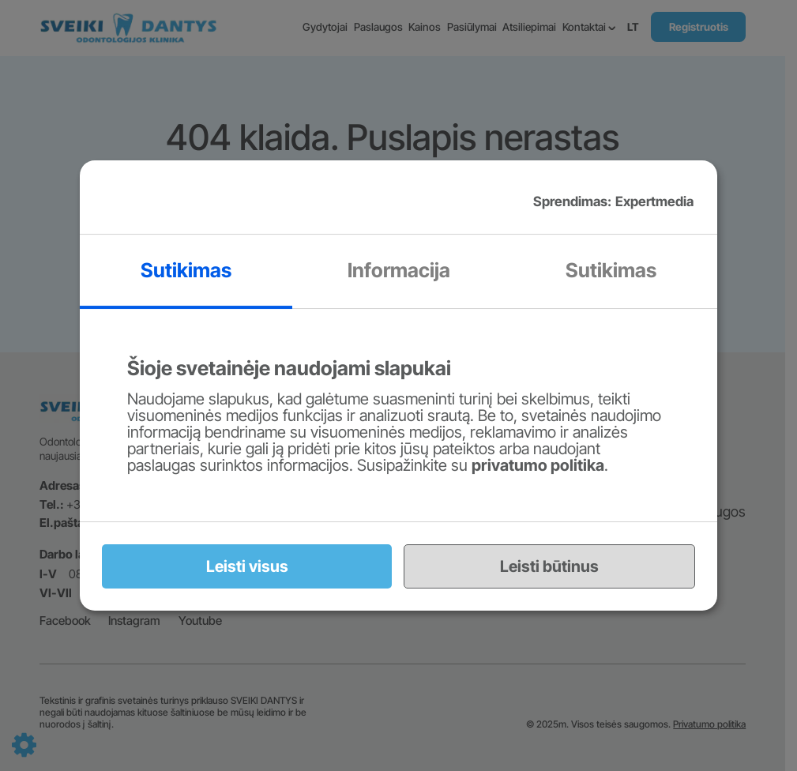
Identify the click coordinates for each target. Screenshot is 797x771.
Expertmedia (654, 201)
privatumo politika (538, 465)
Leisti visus (247, 566)
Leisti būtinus (549, 566)
